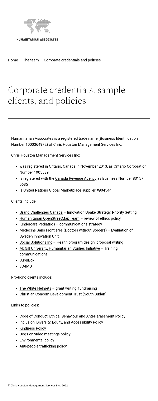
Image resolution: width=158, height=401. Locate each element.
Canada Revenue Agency (75, 178)
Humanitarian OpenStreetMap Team (50, 218)
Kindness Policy (33, 328)
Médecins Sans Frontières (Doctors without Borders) (63, 230)
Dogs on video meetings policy (45, 334)
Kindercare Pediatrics (37, 224)
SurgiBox (27, 260)
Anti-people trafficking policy (43, 346)
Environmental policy (37, 340)
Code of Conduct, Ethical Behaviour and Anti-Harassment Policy (72, 316)
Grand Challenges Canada (41, 212)
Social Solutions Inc (36, 242)
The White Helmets (35, 288)
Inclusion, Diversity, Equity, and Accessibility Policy (61, 322)
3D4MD (26, 266)
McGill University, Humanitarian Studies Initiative (60, 248)
